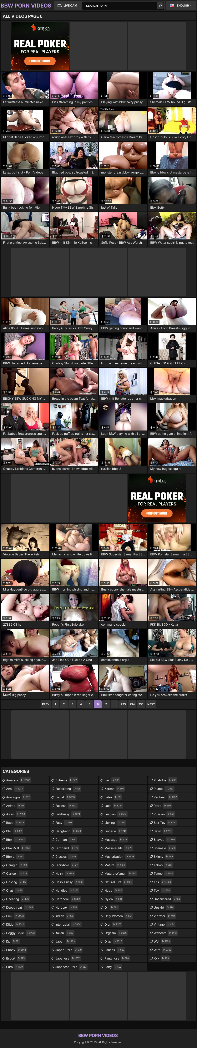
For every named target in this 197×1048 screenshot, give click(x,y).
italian (64, 933)
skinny (164, 856)
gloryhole (67, 865)
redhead (166, 797)
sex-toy (165, 823)
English (183, 5)
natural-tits (118, 882)
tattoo (164, 873)
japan (65, 941)
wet (162, 941)
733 (123, 704)
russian (164, 814)
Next (151, 704)
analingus (18, 797)
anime (15, 806)
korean (114, 789)
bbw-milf (18, 848)
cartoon (17, 873)
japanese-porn (71, 967)
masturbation (119, 856)
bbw (16, 839)
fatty (64, 823)
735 (141, 704)
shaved (165, 839)
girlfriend (67, 848)
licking (115, 823)
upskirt (164, 907)
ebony (16, 950)
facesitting (68, 789)
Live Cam (70, 5)
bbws (15, 856)
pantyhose (117, 958)
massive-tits (118, 848)
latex (113, 797)
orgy (113, 941)
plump (164, 789)
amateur (18, 780)
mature (115, 865)
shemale (165, 848)
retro (163, 806)
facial (65, 797)
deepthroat (20, 907)
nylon (113, 899)
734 (132, 704)
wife (163, 950)
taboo (163, 865)
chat (14, 890)
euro (15, 967)
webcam (166, 933)
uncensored (167, 899)
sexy (163, 831)
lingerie (115, 831)
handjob (67, 890)
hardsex (66, 907)
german (66, 839)
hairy (65, 873)
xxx (162, 958)
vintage (164, 924)
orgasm (116, 933)
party (113, 967)
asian (16, 814)
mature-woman (120, 873)
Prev (45, 704)
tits (163, 882)
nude (113, 890)
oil (111, 907)
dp (13, 941)
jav (112, 780)
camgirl (17, 865)
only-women (118, 916)
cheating (18, 899)
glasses (66, 856)
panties (114, 950)
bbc (14, 831)
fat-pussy (68, 814)
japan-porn (69, 950)
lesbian (116, 814)
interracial (68, 924)
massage (116, 839)
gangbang (68, 831)
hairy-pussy (69, 882)
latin (113, 806)
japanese (68, 958)
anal (15, 789)
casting (16, 882)
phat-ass (165, 780)
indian (64, 916)
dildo (15, 924)
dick (15, 916)
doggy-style (21, 933)
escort (16, 958)
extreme (66, 780)
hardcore (68, 899)
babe (15, 823)
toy (162, 890)
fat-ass (66, 806)
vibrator (165, 916)
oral (113, 924)
